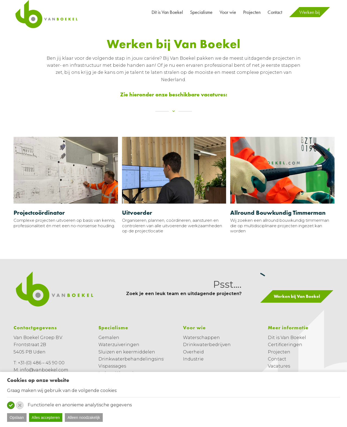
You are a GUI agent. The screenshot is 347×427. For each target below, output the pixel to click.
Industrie (193, 359)
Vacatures (279, 366)
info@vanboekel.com (44, 369)
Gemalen (108, 337)
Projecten (279, 352)
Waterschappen (201, 337)
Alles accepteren (46, 417)
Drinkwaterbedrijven (207, 344)
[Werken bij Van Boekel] (296, 296)
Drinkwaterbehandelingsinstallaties (140, 359)
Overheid (193, 352)
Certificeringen (285, 344)
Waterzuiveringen (118, 344)
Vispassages (112, 366)
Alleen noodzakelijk (84, 417)
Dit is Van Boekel (287, 337)
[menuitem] (167, 12)
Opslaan (17, 417)
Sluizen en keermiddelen (126, 352)
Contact (277, 359)
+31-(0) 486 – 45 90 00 (41, 362)
